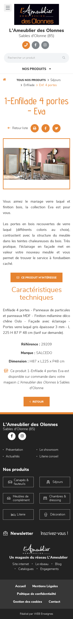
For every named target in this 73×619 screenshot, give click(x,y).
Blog (58, 564)
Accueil (20, 586)
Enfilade (29, 85)
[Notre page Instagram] (45, 45)
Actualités (13, 456)
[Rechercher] (65, 58)
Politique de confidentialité (36, 593)
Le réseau (41, 564)
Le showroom (49, 449)
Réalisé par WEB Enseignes (36, 614)
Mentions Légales (45, 586)
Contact (54, 601)
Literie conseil (49, 456)
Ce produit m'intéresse (36, 277)
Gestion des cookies (27, 601)
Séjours (55, 80)
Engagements (49, 569)
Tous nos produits (31, 80)
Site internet (20, 564)
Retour (37, 401)
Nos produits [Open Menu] (36, 69)
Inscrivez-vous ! (54, 533)
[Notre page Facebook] (36, 45)
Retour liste (18, 128)
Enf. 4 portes (48, 85)
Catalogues (26, 569)
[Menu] (8, 8)
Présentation (14, 449)
